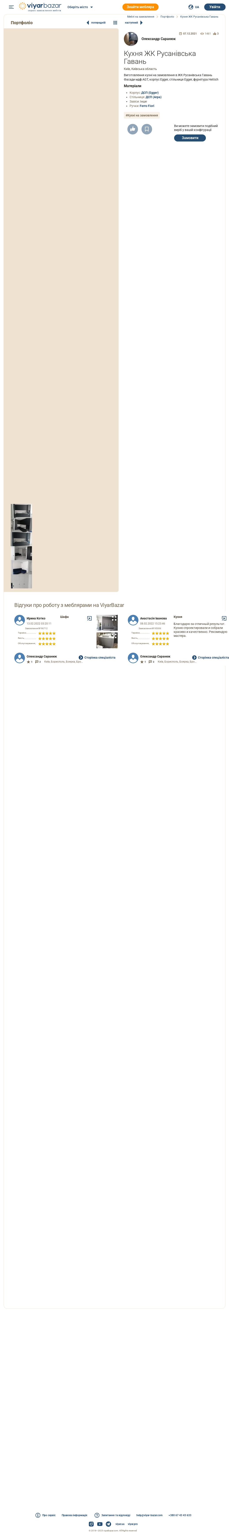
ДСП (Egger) (150, 92)
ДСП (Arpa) (154, 97)
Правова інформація (74, 1515)
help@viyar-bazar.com (149, 1515)
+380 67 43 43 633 (180, 1515)
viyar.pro (133, 1524)
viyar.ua (119, 1524)
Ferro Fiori (147, 106)
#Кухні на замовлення (142, 115)
